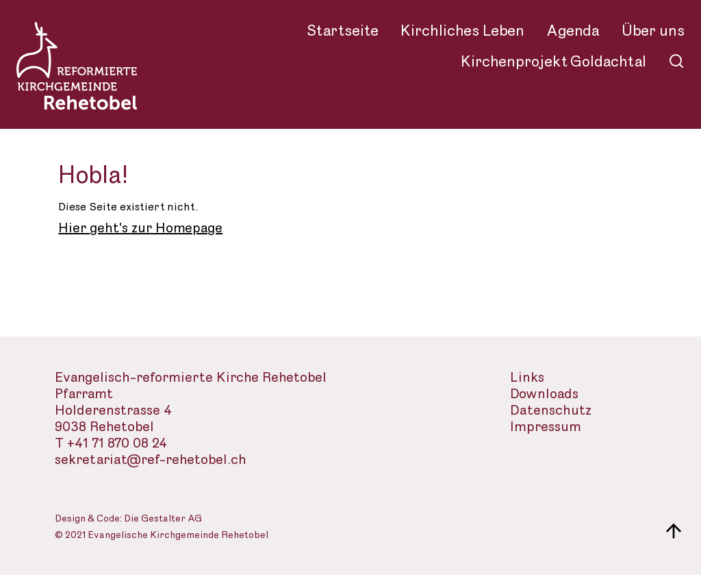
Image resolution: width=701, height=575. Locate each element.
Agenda (573, 31)
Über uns (653, 31)
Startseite (343, 31)
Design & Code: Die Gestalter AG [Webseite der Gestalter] (128, 519)
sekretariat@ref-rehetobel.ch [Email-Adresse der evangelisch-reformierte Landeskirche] (150, 460)
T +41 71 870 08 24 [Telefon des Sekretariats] (111, 444)
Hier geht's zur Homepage (140, 228)
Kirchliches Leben (462, 31)
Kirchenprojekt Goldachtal (553, 62)
